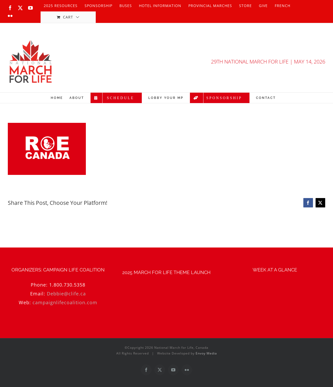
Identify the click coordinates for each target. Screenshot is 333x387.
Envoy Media (206, 353)
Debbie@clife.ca (66, 293)
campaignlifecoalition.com (65, 302)
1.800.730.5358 (67, 285)
